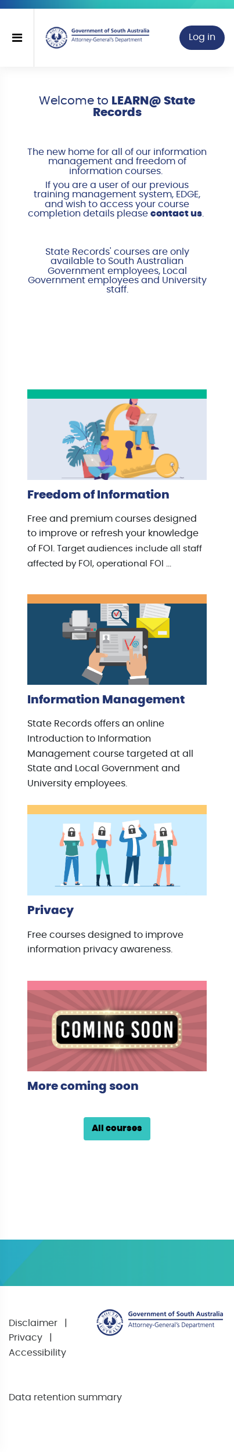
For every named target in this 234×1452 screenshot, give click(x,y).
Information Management (106, 700)
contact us (176, 213)
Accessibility (37, 1352)
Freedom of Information (98, 495)
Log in (202, 37)
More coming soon (83, 1086)
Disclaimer (33, 1323)
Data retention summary (65, 1397)
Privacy (50, 910)
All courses (117, 1128)
